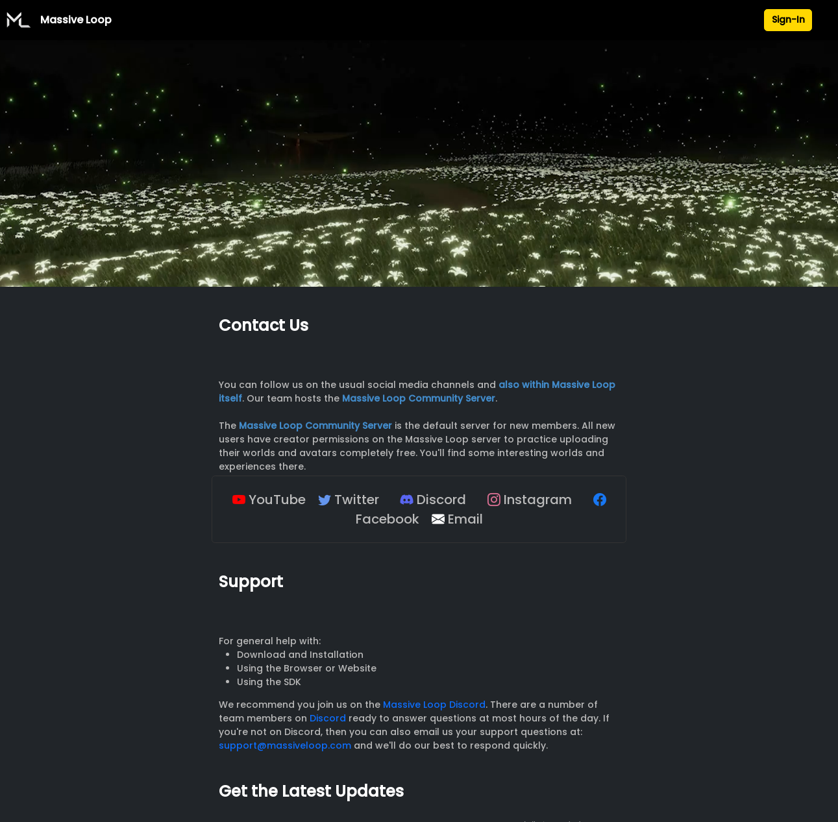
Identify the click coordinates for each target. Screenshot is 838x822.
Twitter (348, 499)
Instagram (529, 499)
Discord (433, 499)
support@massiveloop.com (285, 745)
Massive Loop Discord (434, 704)
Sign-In (788, 19)
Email (457, 519)
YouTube (269, 499)
